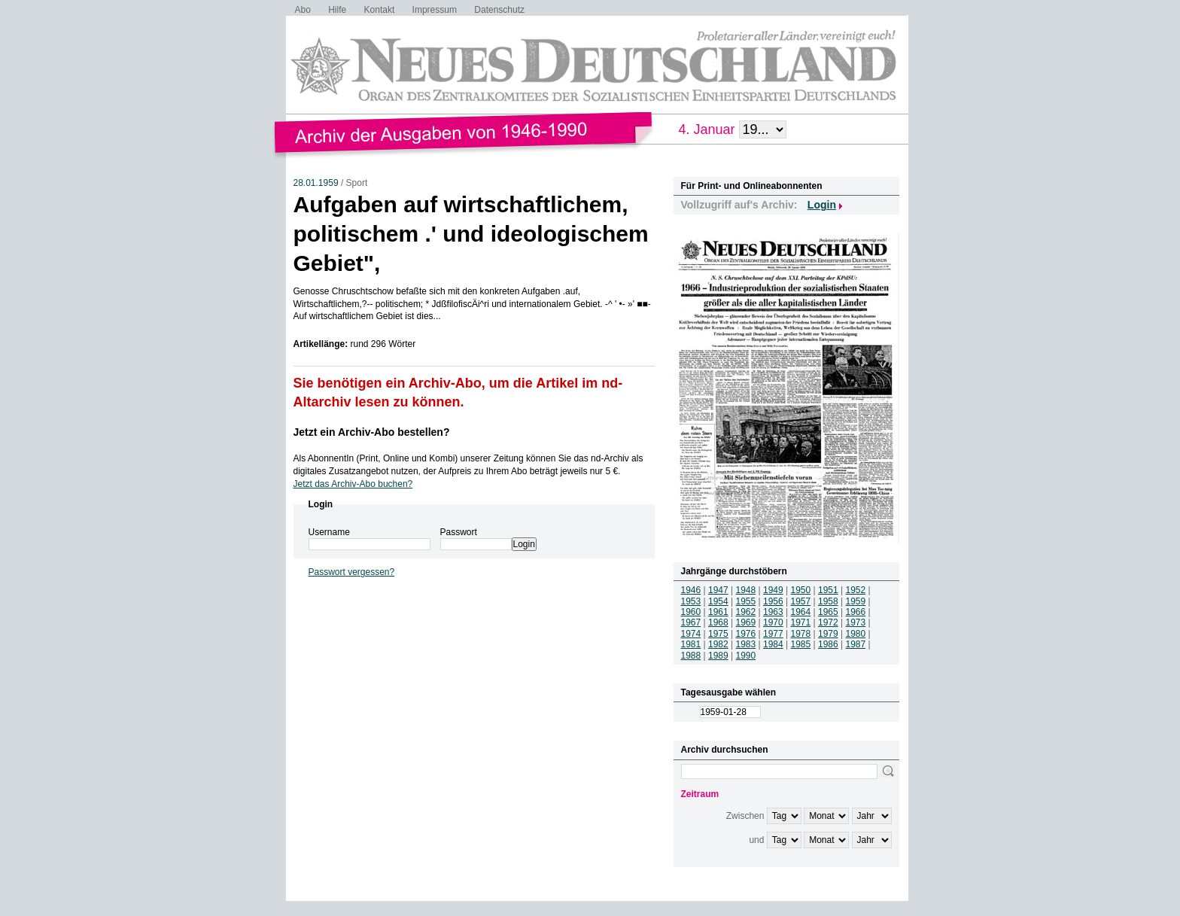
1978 (801, 633)
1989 (718, 655)
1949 (773, 590)
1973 (856, 622)
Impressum (434, 10)
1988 (691, 655)
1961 (718, 612)
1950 (801, 590)
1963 (773, 612)
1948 (746, 590)
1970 (773, 622)
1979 (828, 633)
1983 (746, 644)
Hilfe (337, 10)
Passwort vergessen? (352, 572)
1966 (856, 612)
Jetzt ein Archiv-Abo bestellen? (371, 432)
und (756, 840)
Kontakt (379, 10)
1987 (856, 644)
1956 (773, 601)
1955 (746, 601)
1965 (828, 612)
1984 (773, 644)
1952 (856, 590)
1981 (691, 644)
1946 (691, 590)
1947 (718, 590)
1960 (691, 612)
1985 (801, 644)
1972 (828, 622)
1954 (718, 601)
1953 (691, 601)
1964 (801, 612)
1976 (746, 633)
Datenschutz (499, 10)
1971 (801, 622)
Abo (303, 10)
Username (329, 532)
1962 (746, 612)
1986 (828, 644)
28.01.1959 (316, 183)
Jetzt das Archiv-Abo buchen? (353, 484)
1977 (773, 633)
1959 (856, 601)
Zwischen (745, 816)
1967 (691, 622)
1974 (691, 633)
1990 (746, 655)
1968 (718, 622)
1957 (801, 601)
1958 (828, 601)
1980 (856, 633)
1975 (718, 633)
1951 (828, 590)
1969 (746, 622)
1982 (718, 644)
